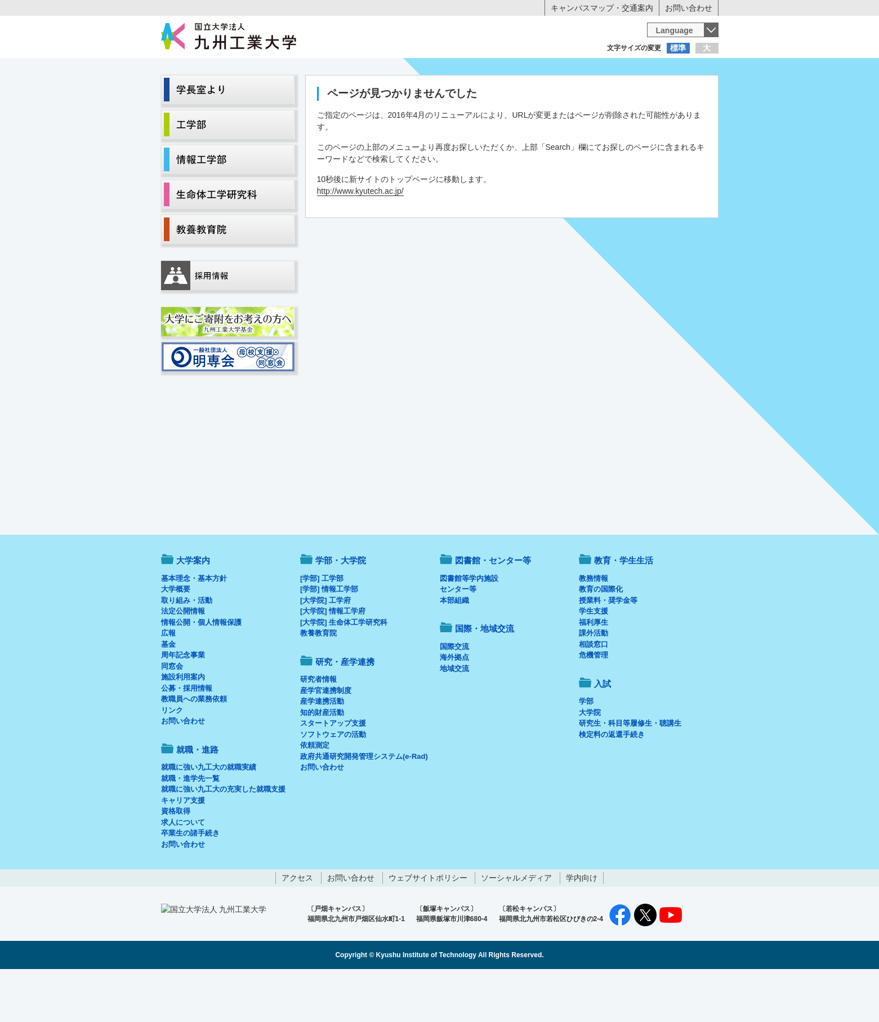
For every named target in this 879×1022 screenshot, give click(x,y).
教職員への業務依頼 (194, 745)
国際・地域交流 (613, 93)
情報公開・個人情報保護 (201, 669)
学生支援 (593, 658)
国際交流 (454, 693)
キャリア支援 (183, 847)
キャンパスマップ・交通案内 (602, 7)
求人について (183, 869)
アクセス (297, 924)
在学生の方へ (328, 70)
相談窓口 (593, 691)
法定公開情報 (183, 658)
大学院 (590, 759)
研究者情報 (318, 726)
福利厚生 (593, 669)
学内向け (581, 924)
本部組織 (454, 647)
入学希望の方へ (217, 70)
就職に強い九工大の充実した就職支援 (223, 836)
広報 (168, 680)
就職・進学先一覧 (190, 825)
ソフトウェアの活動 (333, 781)
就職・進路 (474, 93)
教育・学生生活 (404, 93)
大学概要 (175, 636)
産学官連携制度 (325, 737)
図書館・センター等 (493, 607)
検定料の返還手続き (612, 781)
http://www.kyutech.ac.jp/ (360, 237)
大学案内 (195, 93)
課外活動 (593, 680)
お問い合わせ (688, 7)
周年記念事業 (183, 701)
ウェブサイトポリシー (428, 924)
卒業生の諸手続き (190, 880)
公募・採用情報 (186, 735)
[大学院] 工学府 (325, 647)
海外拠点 (454, 704)
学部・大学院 (340, 607)
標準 (678, 47)
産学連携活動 (322, 748)
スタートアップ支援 (333, 770)
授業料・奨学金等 (608, 647)
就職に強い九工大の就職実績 (208, 814)
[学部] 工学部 (321, 625)
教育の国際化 (601, 636)
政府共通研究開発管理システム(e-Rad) (364, 803)
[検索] (524, 30)
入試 (683, 93)
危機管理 (593, 701)
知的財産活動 (322, 759)
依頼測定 (314, 792)
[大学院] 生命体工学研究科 (343, 669)
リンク (172, 757)
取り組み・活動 (186, 647)
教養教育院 (318, 680)
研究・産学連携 (544, 93)
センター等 (458, 636)
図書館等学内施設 (469, 625)
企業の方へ (551, 70)
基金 (168, 691)
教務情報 (593, 625)
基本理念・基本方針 (194, 625)
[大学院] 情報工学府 (332, 658)
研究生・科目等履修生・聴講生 (630, 770)
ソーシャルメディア (516, 924)
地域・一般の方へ (662, 70)
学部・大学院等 (265, 93)
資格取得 (175, 858)
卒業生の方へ (439, 70)
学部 (586, 748)
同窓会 (172, 713)
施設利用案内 (183, 723)
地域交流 (454, 715)
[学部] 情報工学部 (329, 636)
